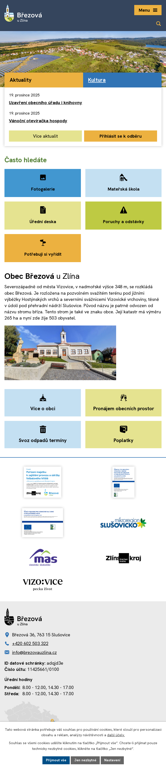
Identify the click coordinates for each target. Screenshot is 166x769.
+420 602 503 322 (30, 644)
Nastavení (112, 760)
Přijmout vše (56, 760)
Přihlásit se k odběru (121, 136)
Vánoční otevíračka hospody (38, 120)
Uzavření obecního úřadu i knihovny (45, 102)
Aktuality (21, 80)
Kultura (97, 80)
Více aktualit (45, 136)
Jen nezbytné (85, 760)
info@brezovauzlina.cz (34, 652)
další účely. (116, 735)
